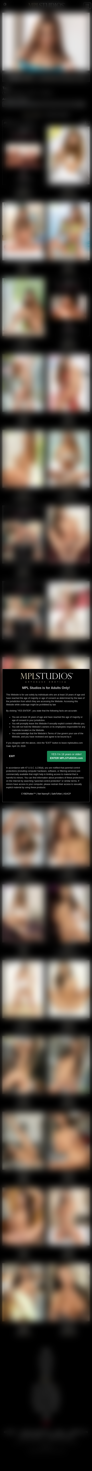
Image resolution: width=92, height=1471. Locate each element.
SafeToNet (56, 794)
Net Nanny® (44, 794)
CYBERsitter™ (28, 794)
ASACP (67, 794)
